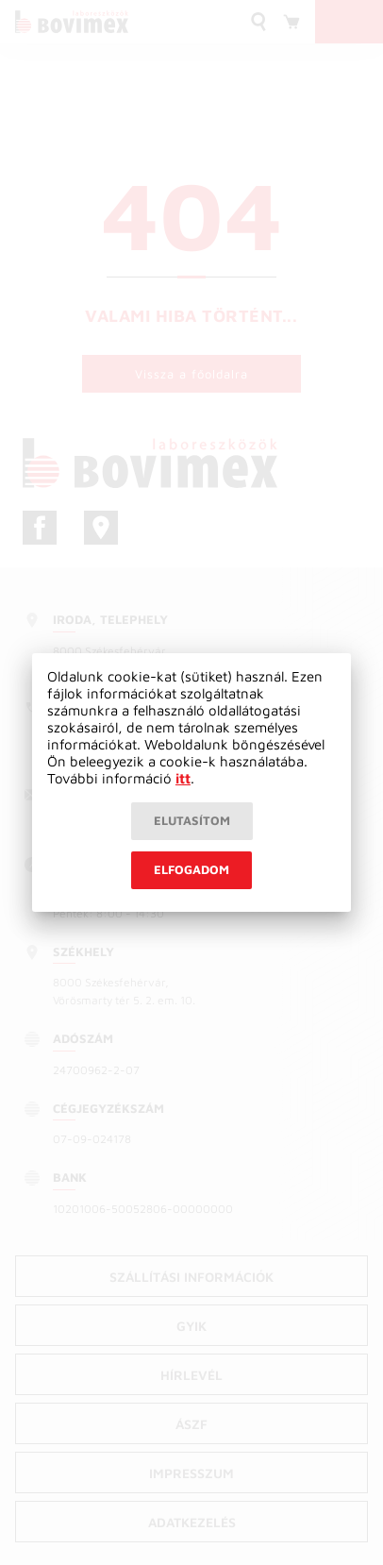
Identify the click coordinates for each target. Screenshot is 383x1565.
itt (183, 778)
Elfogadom (191, 869)
